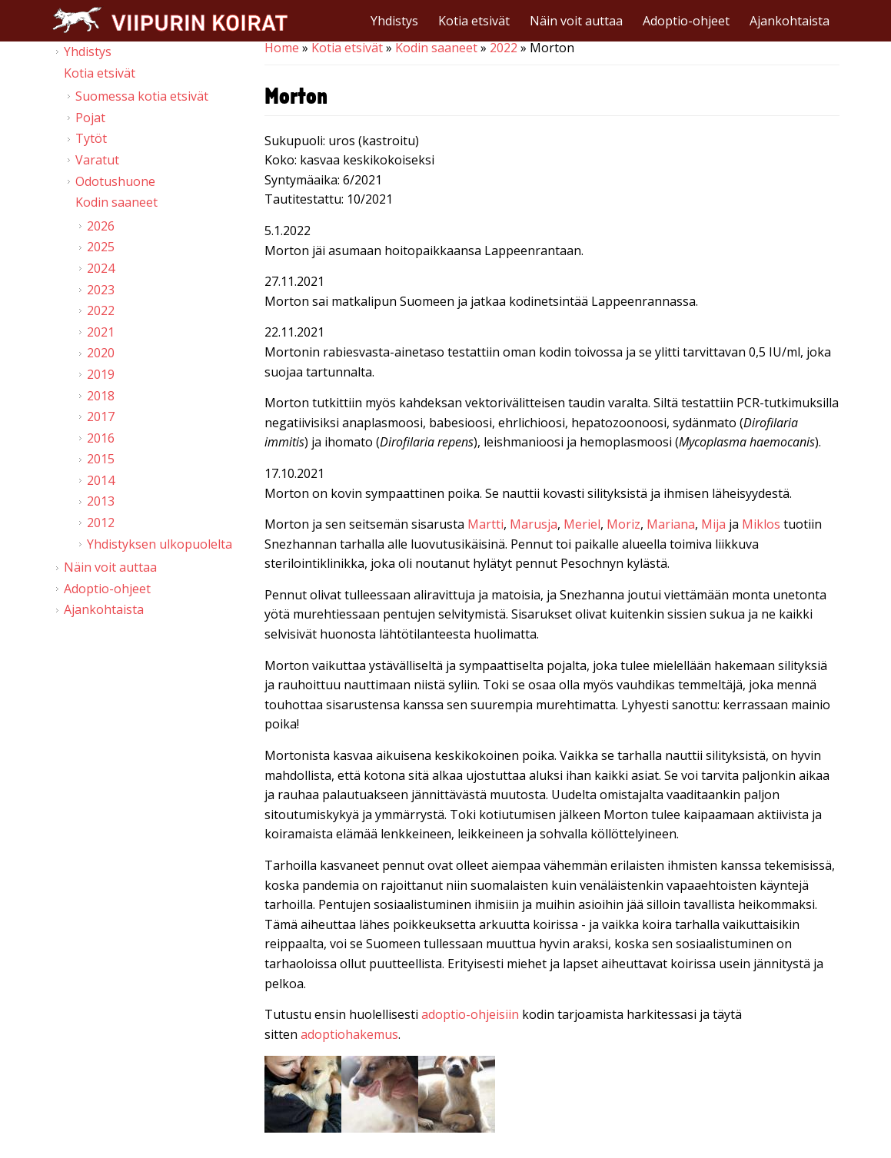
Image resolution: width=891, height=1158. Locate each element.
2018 (101, 395)
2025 (101, 246)
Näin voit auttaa (576, 20)
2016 (101, 438)
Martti (485, 524)
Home (281, 47)
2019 (101, 374)
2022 (503, 47)
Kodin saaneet (436, 47)
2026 (101, 225)
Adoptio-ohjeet (686, 20)
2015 (101, 458)
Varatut (97, 159)
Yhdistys (394, 20)
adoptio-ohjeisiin (470, 1014)
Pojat (90, 117)
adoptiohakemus (349, 1034)
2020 (101, 352)
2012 (101, 522)
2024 (101, 268)
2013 (101, 501)
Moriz (623, 524)
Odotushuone (115, 181)
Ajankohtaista (789, 20)
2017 (101, 416)
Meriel (582, 524)
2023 (101, 289)
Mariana (671, 524)
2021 (101, 332)
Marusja (533, 524)
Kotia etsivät (474, 20)
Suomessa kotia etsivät (141, 96)
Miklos (761, 524)
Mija (713, 524)
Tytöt (91, 138)
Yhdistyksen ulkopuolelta (159, 544)
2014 (101, 480)
